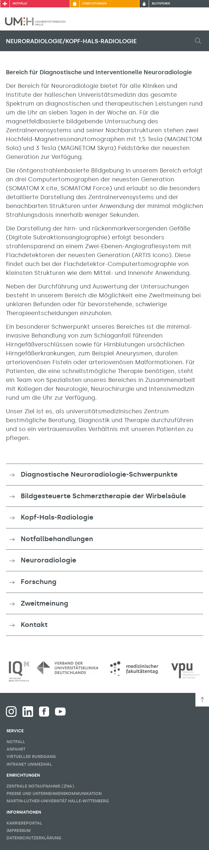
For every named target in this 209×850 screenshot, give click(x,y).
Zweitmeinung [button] (44, 603)
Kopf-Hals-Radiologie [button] (57, 517)
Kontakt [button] (34, 624)
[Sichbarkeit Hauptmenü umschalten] (196, 21)
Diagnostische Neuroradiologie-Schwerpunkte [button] (99, 474)
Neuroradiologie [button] (48, 560)
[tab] (104, 475)
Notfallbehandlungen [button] (57, 539)
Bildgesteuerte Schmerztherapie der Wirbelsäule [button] (103, 496)
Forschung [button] (38, 582)
